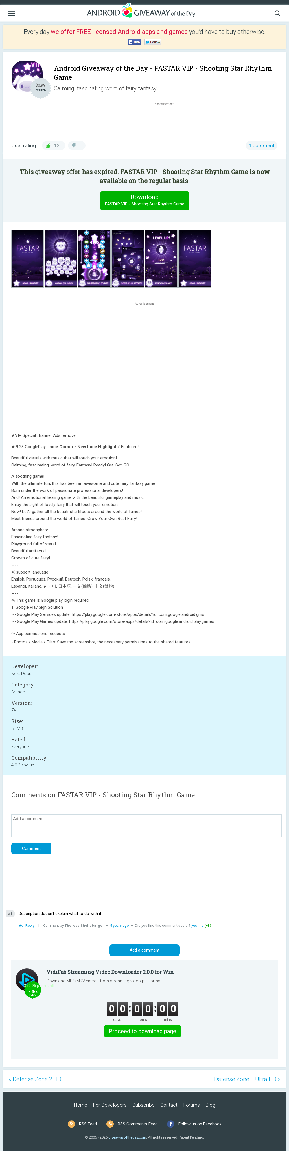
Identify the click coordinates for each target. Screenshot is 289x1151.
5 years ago (119, 925)
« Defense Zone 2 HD (35, 1079)
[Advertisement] (167, 120)
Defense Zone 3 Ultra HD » (247, 1079)
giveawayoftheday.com (127, 1137)
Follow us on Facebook (200, 1123)
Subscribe (143, 1105)
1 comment (262, 145)
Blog (210, 1105)
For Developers (110, 1105)
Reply (29, 925)
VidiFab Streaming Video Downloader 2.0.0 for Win (110, 971)
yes (194, 925)
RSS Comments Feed (137, 1123)
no (202, 925)
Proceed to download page (142, 1031)
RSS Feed (88, 1123)
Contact (169, 1105)
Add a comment (144, 950)
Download (144, 200)
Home (80, 1105)
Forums (191, 1105)
